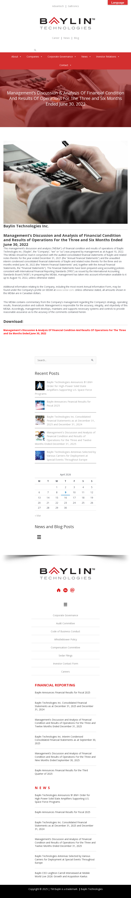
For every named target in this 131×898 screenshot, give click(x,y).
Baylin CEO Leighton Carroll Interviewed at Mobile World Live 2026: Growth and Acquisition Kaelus (62, 874)
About (16, 56)
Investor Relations (108, 56)
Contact (66, 65)
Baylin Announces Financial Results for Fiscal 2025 (62, 692)
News (66, 38)
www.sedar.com (65, 290)
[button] (35, 50)
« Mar (38, 515)
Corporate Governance (62, 56)
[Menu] (39, 536)
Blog (76, 38)
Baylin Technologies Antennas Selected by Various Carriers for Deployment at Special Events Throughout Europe (71, 455)
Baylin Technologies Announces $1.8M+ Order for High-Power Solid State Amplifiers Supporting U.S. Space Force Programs (62, 798)
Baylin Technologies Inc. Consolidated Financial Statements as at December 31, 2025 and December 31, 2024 (71, 420)
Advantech (58, 6)
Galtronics (73, 6)
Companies (34, 56)
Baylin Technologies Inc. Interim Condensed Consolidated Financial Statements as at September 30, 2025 (65, 740)
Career (55, 38)
